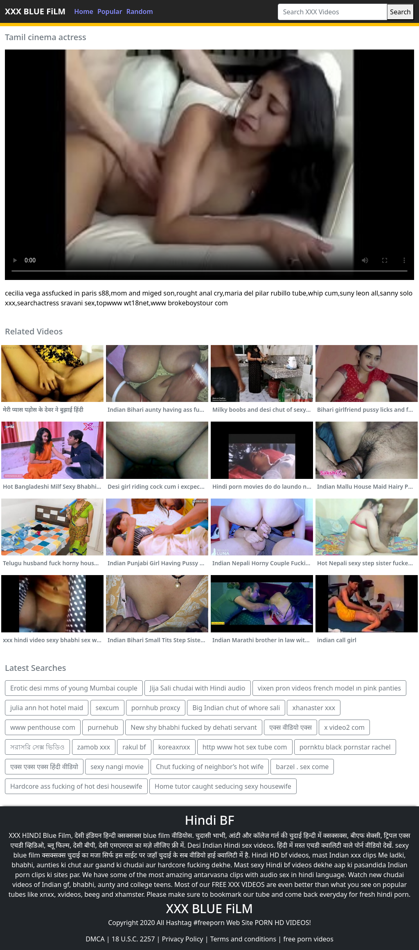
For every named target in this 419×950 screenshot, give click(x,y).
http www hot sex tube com (245, 746)
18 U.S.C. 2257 (133, 938)
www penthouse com (42, 727)
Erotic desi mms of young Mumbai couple (73, 688)
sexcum (107, 707)
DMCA (95, 938)
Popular (109, 11)
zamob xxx (93, 746)
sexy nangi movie (117, 766)
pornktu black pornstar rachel (345, 746)
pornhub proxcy (155, 707)
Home (83, 11)
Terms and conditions (243, 938)
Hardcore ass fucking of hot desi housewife (76, 786)
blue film (156, 835)
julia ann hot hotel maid (46, 707)
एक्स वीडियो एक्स (290, 727)
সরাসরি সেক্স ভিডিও (37, 746)
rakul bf (134, 746)
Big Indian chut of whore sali (236, 707)
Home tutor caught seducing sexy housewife (223, 786)
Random (139, 11)
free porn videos (308, 938)
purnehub (103, 727)
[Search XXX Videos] (332, 12)
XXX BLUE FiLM (35, 11)
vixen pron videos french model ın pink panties (329, 688)
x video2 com (344, 727)
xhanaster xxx (313, 707)
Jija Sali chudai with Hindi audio (198, 688)
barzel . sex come (302, 766)
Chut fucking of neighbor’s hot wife (210, 766)
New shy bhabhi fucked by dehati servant (194, 727)
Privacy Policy (182, 938)
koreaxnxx (174, 746)
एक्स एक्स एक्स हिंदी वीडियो (44, 766)
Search (400, 11)
